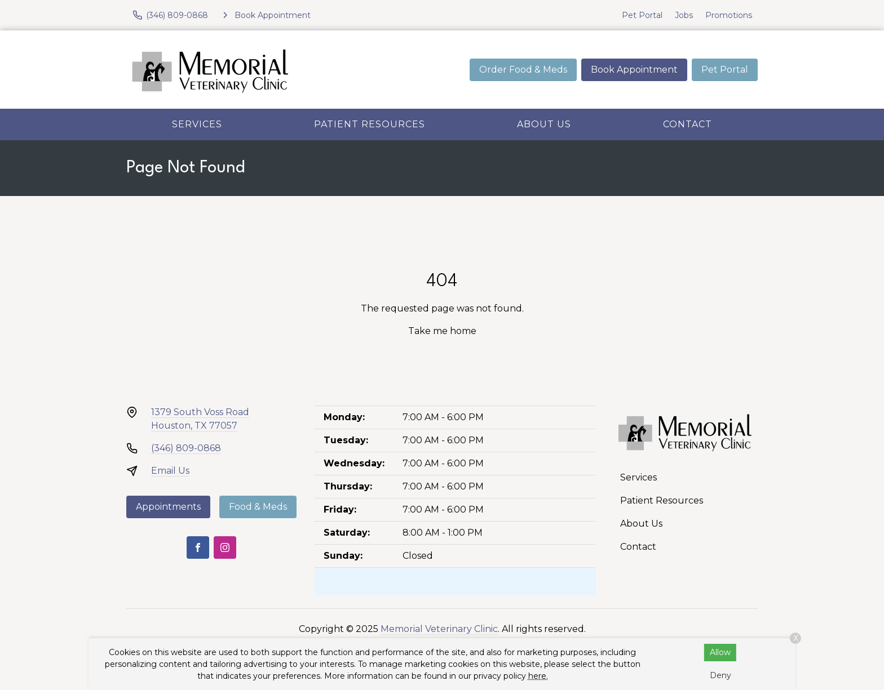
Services (197, 124)
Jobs (684, 15)
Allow (720, 652)
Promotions (728, 15)
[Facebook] (198, 547)
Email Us (170, 470)
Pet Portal (642, 15)
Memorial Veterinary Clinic (439, 629)
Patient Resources (369, 124)
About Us (544, 124)
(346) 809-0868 (186, 448)
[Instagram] (225, 547)
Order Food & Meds (523, 69)
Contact (687, 124)
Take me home (442, 331)
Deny (720, 675)
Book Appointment (634, 69)
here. (538, 676)
